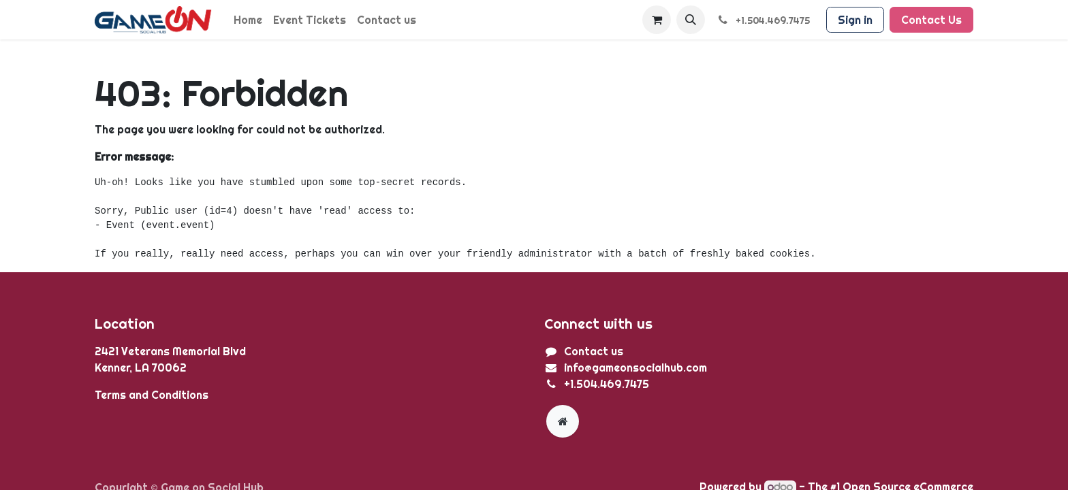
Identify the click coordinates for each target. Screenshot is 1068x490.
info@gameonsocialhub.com (635, 367)
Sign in (855, 20)
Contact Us (931, 20)
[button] (690, 19)
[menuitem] (248, 19)
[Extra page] (562, 421)
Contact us (593, 351)
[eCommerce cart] (656, 19)
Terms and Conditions (151, 395)
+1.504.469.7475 (606, 384)
